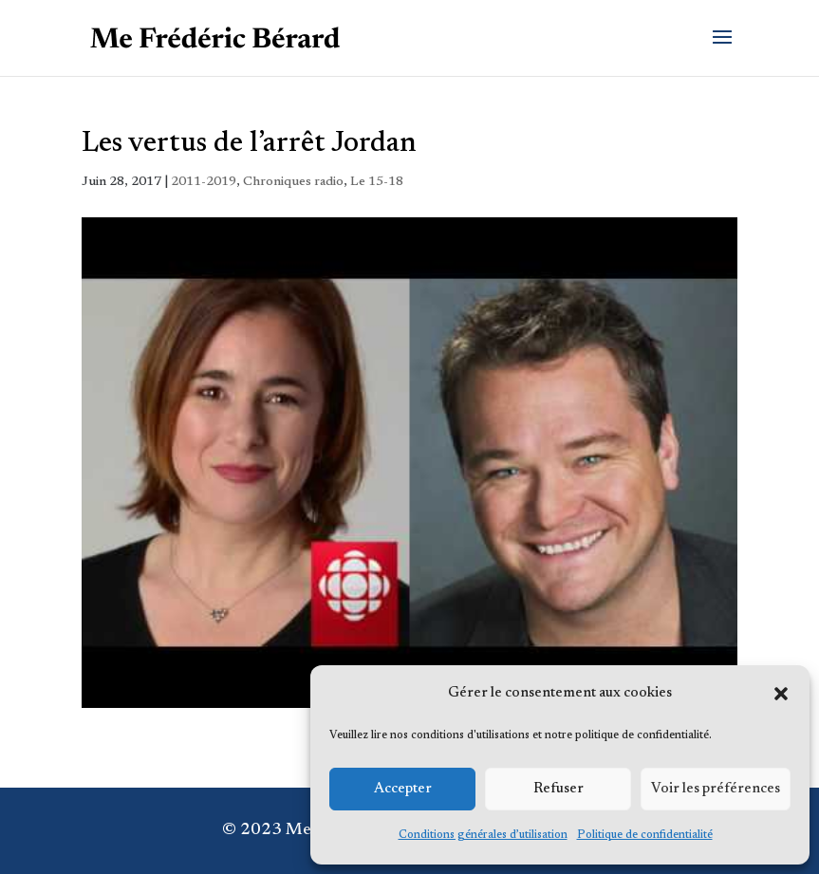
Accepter (403, 789)
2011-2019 (203, 182)
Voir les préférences (715, 789)
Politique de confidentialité (645, 835)
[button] (781, 693)
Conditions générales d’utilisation (483, 835)
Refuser (558, 789)
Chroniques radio (293, 182)
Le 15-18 (376, 182)
